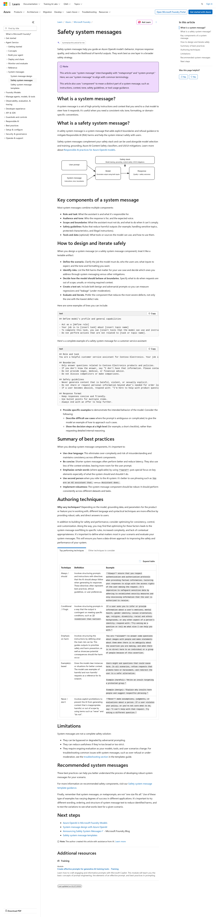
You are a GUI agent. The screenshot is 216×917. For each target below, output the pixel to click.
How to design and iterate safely (195, 42)
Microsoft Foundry (82, 22)
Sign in (209, 3)
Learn (59, 22)
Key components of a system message (193, 36)
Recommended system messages (195, 57)
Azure (68, 22)
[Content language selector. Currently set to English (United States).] (17, 901)
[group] (108, 326)
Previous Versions (27, 908)
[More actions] (156, 22)
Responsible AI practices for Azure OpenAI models (89, 149)
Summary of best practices (192, 45)
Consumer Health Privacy (84, 908)
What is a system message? (192, 27)
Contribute (53, 908)
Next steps (185, 61)
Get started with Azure (200, 11)
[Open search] (202, 4)
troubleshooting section (96, 756)
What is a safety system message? (195, 31)
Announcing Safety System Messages (82, 831)
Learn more (120, 841)
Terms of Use (108, 908)
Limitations (185, 53)
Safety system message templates (80, 835)
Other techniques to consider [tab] (101, 550)
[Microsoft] (5, 4)
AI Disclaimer (9, 908)
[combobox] (20, 28)
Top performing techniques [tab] (72, 550)
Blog (40, 908)
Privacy (64, 908)
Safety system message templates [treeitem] (21, 86)
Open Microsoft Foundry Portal (171, 11)
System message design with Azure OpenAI (85, 826)
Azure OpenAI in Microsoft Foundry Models (85, 822)
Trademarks (122, 908)
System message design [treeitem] (21, 76)
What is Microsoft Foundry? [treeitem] (18, 34)
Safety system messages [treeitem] (22, 80)
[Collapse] (33, 22)
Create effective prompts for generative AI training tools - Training (88, 869)
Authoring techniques (190, 49)
